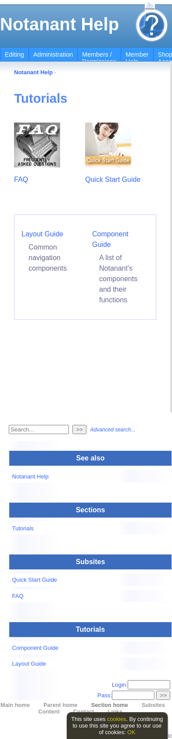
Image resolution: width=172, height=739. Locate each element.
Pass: (125, 695)
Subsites (153, 705)
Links (115, 711)
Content (48, 711)
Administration (53, 54)
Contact (83, 711)
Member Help (136, 58)
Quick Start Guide (112, 179)
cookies (116, 719)
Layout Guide (42, 234)
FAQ (21, 179)
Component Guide (35, 648)
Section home (109, 705)
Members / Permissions (99, 58)
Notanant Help (59, 24)
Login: (141, 684)
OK (131, 732)
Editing (14, 54)
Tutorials (23, 528)
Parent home (60, 705)
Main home (15, 705)
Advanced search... (112, 430)
